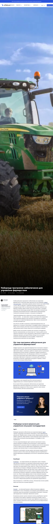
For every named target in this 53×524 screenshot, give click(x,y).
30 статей (5, 300)
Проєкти (12, 5)
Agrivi (44, 432)
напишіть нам (21, 407)
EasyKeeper (16, 462)
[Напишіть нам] (50, 5)
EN (44, 5)
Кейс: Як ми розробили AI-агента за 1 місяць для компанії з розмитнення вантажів (26, 1)
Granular (15, 489)
